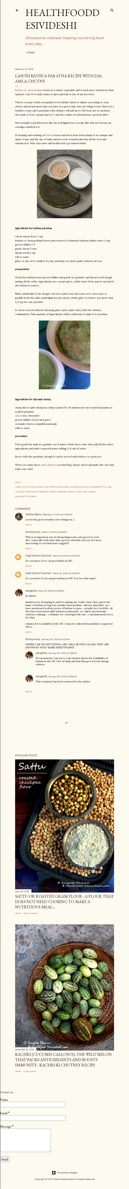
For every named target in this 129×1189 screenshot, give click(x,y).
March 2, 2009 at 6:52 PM (54, 532)
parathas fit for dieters (26, 496)
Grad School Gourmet (38, 555)
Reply (28, 524)
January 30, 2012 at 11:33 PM (62, 676)
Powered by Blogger (64, 1173)
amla (18, 415)
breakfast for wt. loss (101, 486)
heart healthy (89, 491)
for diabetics (42, 491)
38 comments (30, 913)
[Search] (112, 9)
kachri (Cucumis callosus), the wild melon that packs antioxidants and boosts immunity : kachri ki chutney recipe (63, 1060)
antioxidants (75, 486)
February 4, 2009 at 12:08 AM (57, 514)
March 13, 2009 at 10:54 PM (66, 555)
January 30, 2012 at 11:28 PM (62, 653)
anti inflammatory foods (56, 486)
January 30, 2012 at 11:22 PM (55, 639)
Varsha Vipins (33, 514)
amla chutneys (49, 464)
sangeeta (31, 590)
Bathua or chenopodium (29, 90)
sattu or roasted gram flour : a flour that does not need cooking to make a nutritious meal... (64, 902)
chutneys (19, 491)
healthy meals (74, 491)
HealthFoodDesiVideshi (62, 19)
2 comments (29, 1071)
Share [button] (18, 482)
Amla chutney (36, 486)
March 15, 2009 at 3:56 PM (51, 591)
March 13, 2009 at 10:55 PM (66, 573)
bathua (49, 135)
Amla (25, 486)
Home (31, 52)
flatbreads (30, 491)
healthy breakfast (57, 491)
